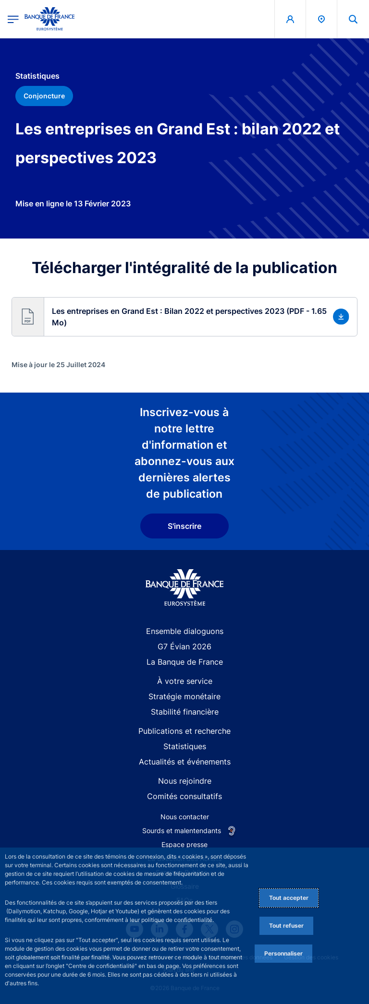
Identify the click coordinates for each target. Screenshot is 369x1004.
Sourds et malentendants (181, 830)
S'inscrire (184, 526)
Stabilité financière (185, 712)
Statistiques (184, 746)
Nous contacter (184, 817)
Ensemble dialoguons (184, 631)
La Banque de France (185, 662)
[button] (184, 316)
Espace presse (184, 844)
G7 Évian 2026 (184, 646)
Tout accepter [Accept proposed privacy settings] (288, 897)
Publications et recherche (184, 731)
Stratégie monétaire (184, 696)
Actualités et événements (185, 761)
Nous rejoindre (184, 781)
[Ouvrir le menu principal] (13, 19)
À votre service (184, 681)
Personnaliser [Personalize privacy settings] (283, 953)
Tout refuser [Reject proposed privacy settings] (286, 925)
